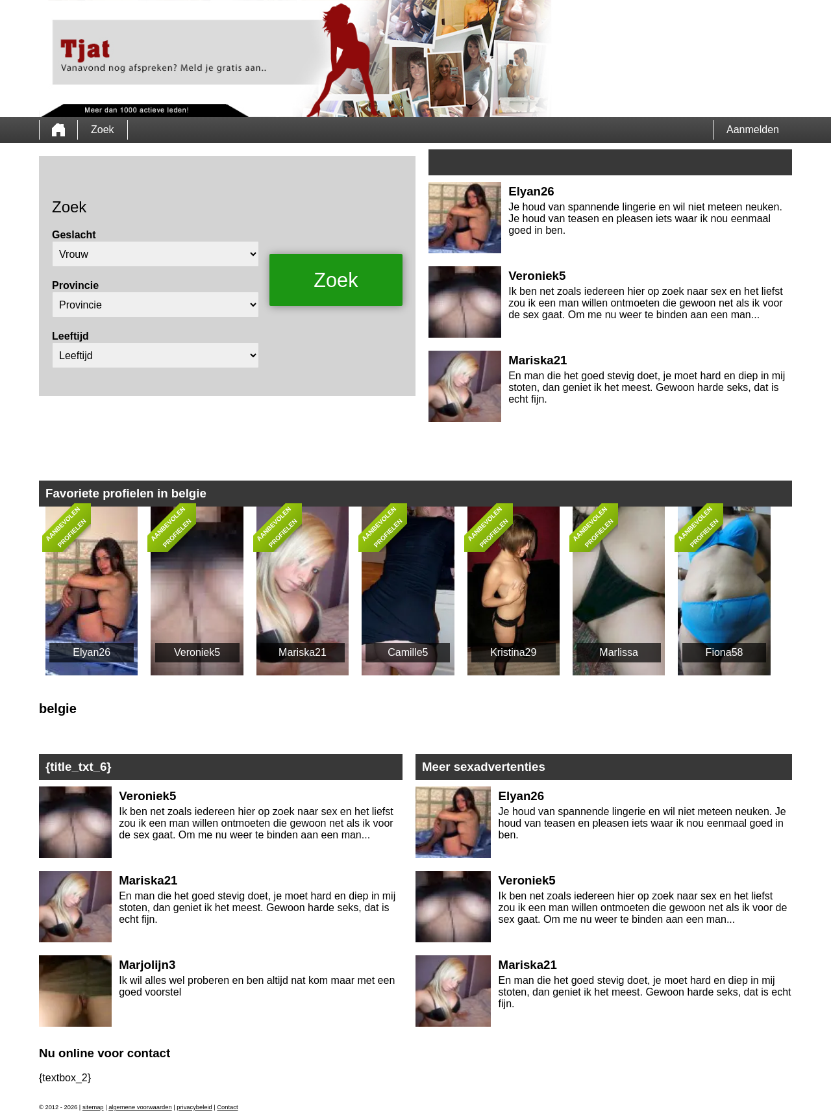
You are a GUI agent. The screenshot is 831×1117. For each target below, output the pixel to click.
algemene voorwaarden (140, 1107)
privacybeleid (194, 1107)
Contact (227, 1107)
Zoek (102, 129)
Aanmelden (752, 129)
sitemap (93, 1107)
